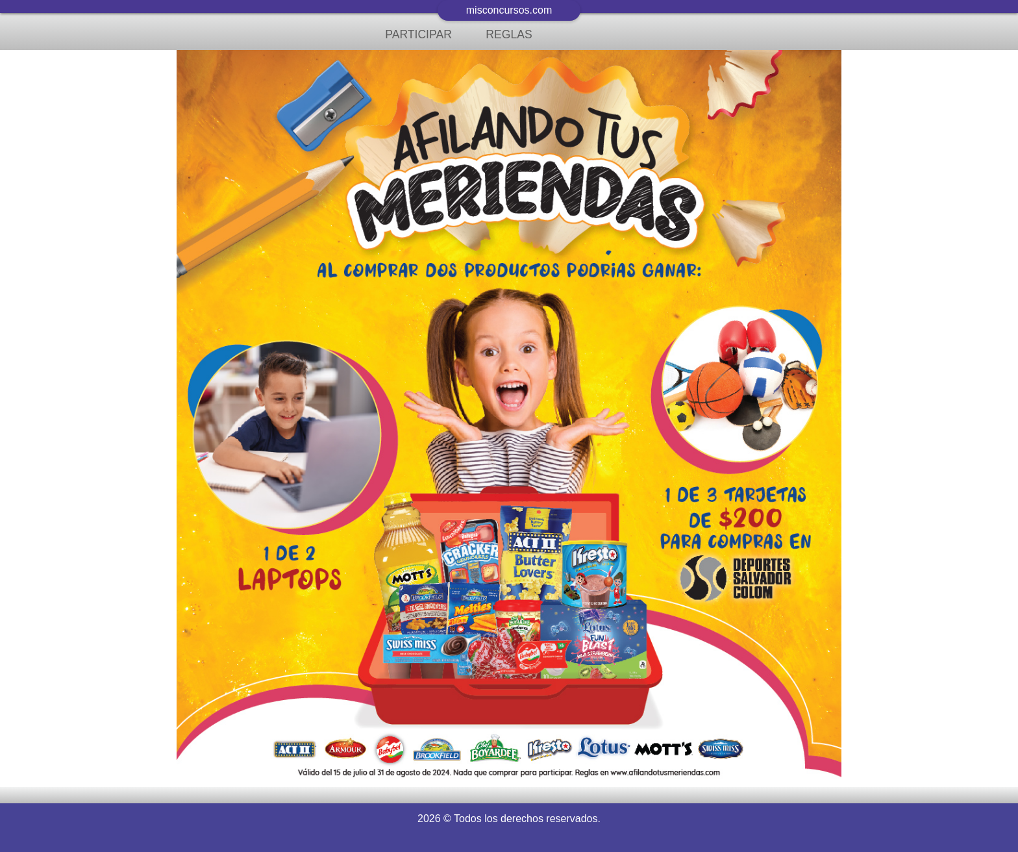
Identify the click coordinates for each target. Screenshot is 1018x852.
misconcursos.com (509, 10)
